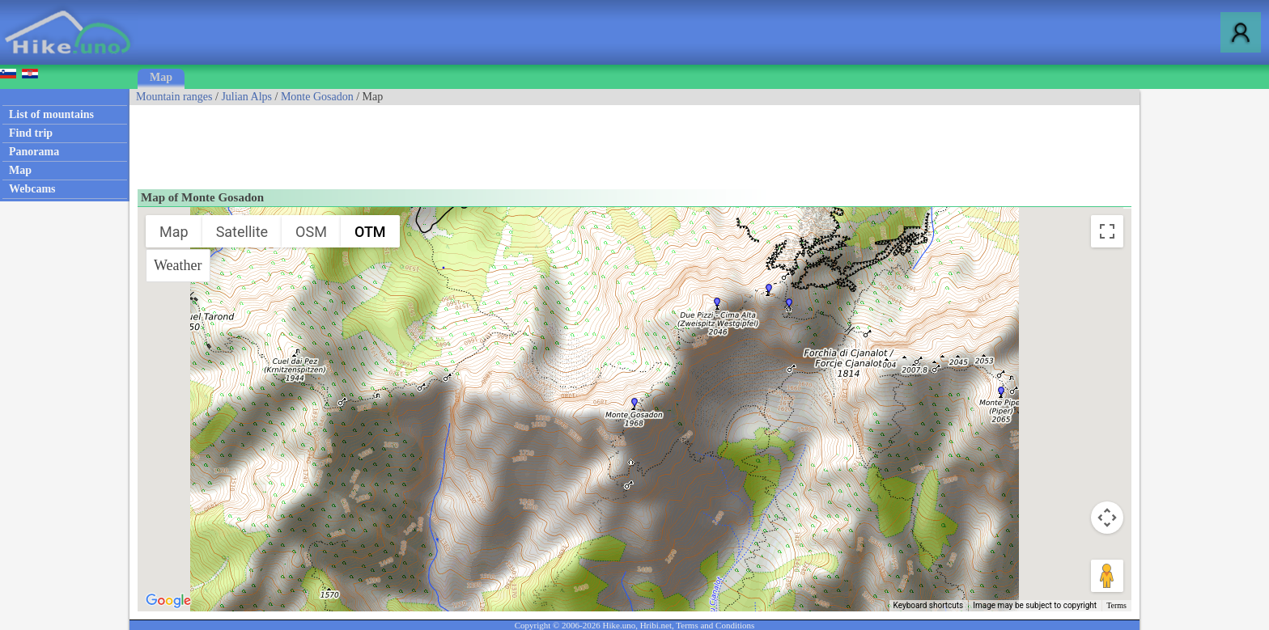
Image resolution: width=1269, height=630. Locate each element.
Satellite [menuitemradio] (242, 231)
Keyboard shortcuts (928, 605)
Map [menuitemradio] (174, 231)
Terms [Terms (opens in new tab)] (1116, 605)
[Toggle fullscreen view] (1107, 231)
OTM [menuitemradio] (370, 231)
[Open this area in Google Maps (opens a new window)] (168, 600)
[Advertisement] (424, 141)
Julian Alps (246, 97)
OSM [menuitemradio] (311, 231)
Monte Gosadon (317, 97)
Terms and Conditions (715, 625)
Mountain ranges (174, 97)
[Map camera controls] (1107, 517)
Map (161, 77)
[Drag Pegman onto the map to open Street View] (1107, 576)
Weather (178, 265)
